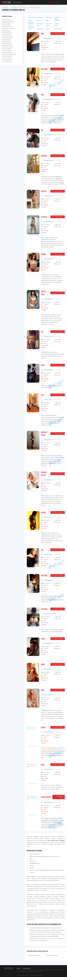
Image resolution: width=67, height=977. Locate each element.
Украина (5, 8)
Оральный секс (49, 17)
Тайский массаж (40, 28)
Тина (42, 95)
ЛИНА (42, 690)
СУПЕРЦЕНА (44, 609)
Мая (42, 130)
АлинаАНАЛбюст (46, 797)
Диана (43, 664)
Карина (43, 727)
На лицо (56, 25)
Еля (42, 332)
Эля (42, 550)
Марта (43, 365)
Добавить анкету (55, 2)
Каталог (19, 968)
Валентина (44, 69)
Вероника (44, 156)
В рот (38, 25)
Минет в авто (48, 23)
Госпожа (38, 20)
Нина (42, 33)
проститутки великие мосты (34, 955)
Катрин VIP (44, 217)
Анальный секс (40, 17)
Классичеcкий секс (32, 17)
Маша (42, 765)
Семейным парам (58, 28)
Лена (42, 395)
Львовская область (18, 8)
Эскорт (47, 28)
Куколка (43, 191)
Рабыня (47, 20)
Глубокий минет (40, 23)
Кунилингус (56, 23)
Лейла (43, 639)
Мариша (43, 512)
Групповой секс (57, 17)
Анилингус (30, 25)
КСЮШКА (43, 254)
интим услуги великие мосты (52, 955)
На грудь (48, 25)
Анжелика (44, 575)
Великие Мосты (34, 8)
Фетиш (29, 20)
